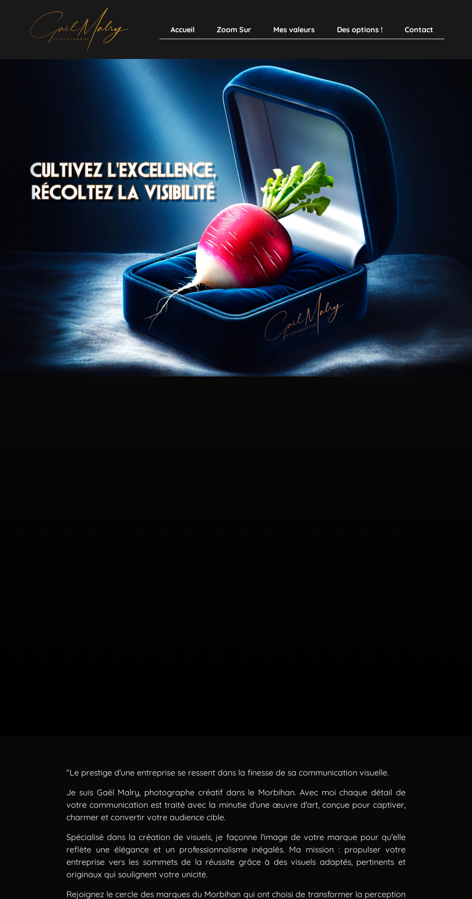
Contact (419, 29)
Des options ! (360, 29)
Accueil (183, 29)
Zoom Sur (234, 29)
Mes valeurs (294, 29)
